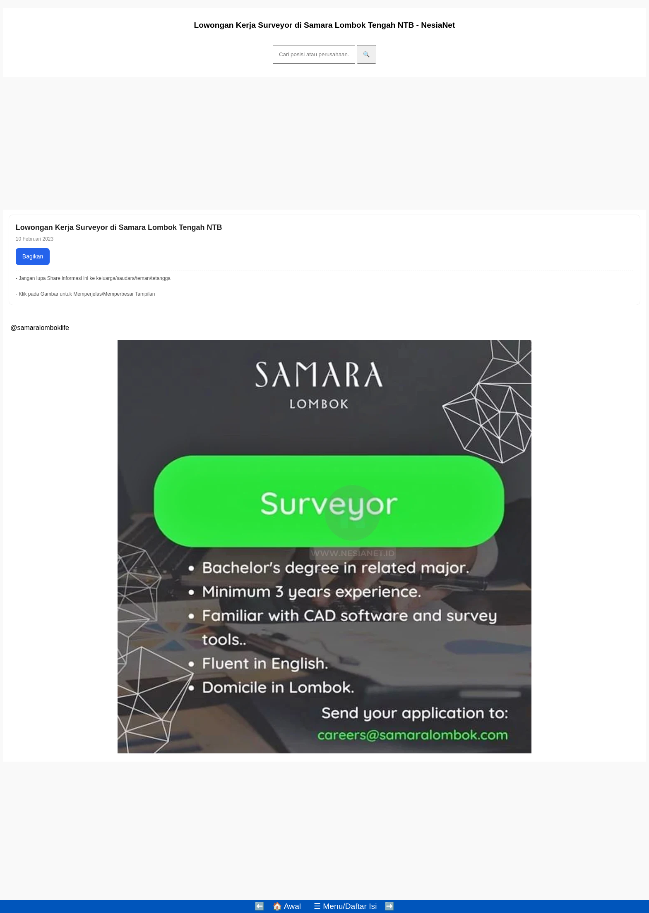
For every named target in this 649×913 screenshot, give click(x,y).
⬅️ (259, 906)
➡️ (389, 906)
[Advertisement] (251, 143)
